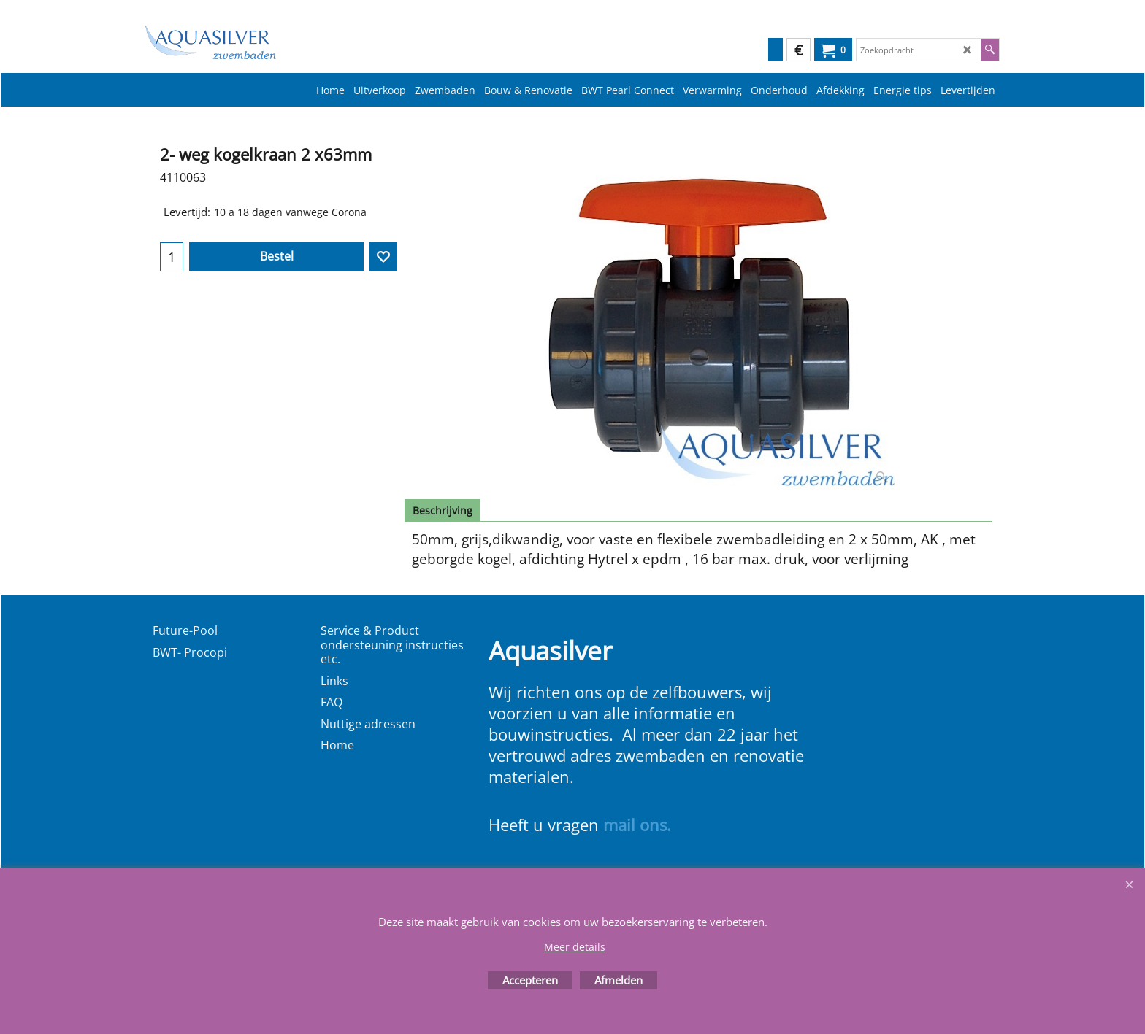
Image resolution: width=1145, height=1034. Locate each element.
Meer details (574, 947)
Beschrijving (442, 510)
